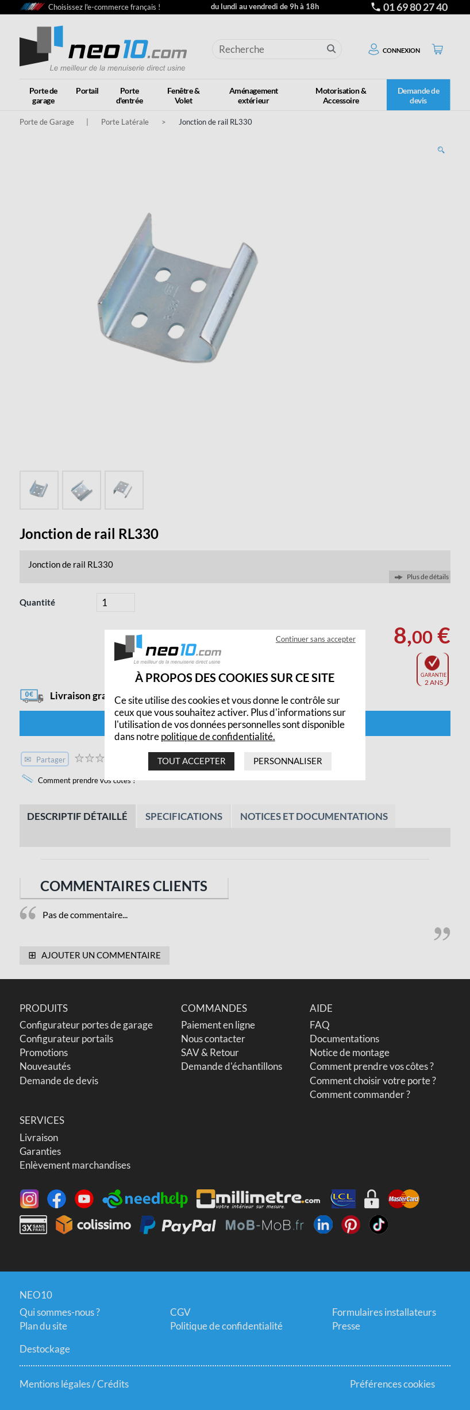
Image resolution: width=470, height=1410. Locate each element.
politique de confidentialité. (218, 736)
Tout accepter (191, 761)
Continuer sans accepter (316, 639)
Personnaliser (287, 761)
